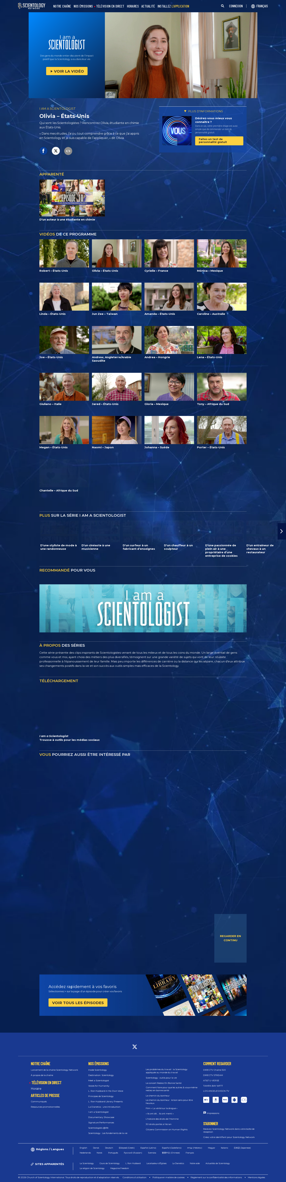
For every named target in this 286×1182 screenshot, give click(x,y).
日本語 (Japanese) (242, 1148)
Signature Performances (101, 1122)
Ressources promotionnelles (45, 1106)
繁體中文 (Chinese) (171, 1152)
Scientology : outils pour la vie (161, 1077)
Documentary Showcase (101, 1117)
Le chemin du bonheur (158, 1095)
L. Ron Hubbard (133, 1163)
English (83, 1148)
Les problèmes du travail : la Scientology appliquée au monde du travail (167, 1071)
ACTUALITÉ (148, 6)
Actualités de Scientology (218, 1163)
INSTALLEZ (173, 6)
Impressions (213, 1113)
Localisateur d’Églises (156, 1163)
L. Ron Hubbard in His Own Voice (105, 1090)
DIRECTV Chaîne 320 (214, 1069)
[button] (282, 531)
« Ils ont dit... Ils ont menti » (160, 1113)
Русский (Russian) (133, 1152)
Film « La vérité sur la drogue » (161, 1108)
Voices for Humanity (98, 1085)
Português (113, 1152)
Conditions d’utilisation (134, 1177)
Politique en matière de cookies (168, 1177)
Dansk (96, 1148)
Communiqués (39, 1101)
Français (190, 1152)
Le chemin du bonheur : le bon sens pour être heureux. (169, 1101)
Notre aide (195, 1163)
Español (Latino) (148, 1148)
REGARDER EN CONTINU (230, 938)
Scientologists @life (98, 1127)
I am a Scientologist (98, 1112)
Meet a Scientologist (98, 1080)
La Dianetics (178, 1163)
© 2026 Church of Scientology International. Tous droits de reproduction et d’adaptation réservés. (68, 1177)
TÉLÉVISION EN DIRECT (110, 6)
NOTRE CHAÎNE (62, 6)
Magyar (211, 1148)
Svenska (152, 1152)
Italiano (224, 1148)
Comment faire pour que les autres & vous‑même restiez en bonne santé (171, 1089)
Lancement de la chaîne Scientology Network (54, 1069)
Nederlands (85, 1152)
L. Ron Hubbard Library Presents (105, 1101)
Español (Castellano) (171, 1148)
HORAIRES (133, 6)
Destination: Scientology (101, 1075)
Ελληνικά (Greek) (127, 1148)
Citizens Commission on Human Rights (167, 1129)
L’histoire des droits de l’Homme (162, 1118)
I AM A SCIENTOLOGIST (57, 108)
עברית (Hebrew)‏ (194, 1148)
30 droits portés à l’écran (158, 1124)
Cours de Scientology (110, 1163)
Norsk (99, 1152)
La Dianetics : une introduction (104, 1106)
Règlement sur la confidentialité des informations (216, 1177)
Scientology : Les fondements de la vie (107, 1133)
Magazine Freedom (119, 1168)
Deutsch (109, 1148)
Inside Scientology (97, 1069)
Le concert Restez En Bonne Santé (163, 1083)
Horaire (36, 1088)
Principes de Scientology (101, 1096)
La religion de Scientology (92, 1168)
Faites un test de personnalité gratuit (213, 140)
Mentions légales (256, 1177)
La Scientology (87, 1163)
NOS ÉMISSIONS (83, 6)
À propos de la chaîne (42, 1075)
